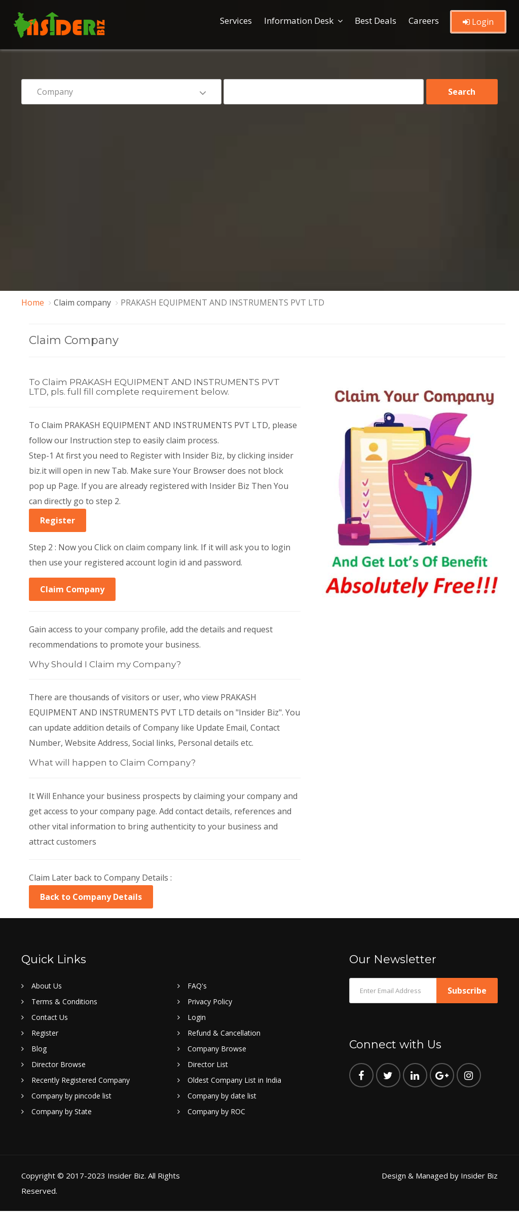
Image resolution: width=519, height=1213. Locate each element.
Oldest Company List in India (234, 1080)
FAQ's (197, 986)
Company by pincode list (71, 1096)
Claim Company (72, 589)
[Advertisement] (259, 190)
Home (32, 302)
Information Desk (298, 20)
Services (236, 20)
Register (57, 520)
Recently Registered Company (80, 1080)
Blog (39, 1048)
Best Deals (375, 20)
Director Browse (58, 1064)
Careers (424, 20)
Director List (208, 1064)
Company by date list (222, 1096)
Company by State (61, 1111)
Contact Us (49, 1017)
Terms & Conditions (64, 1001)
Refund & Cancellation (224, 1033)
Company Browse (217, 1048)
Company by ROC (216, 1111)
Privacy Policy (210, 1001)
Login (478, 21)
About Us (46, 986)
